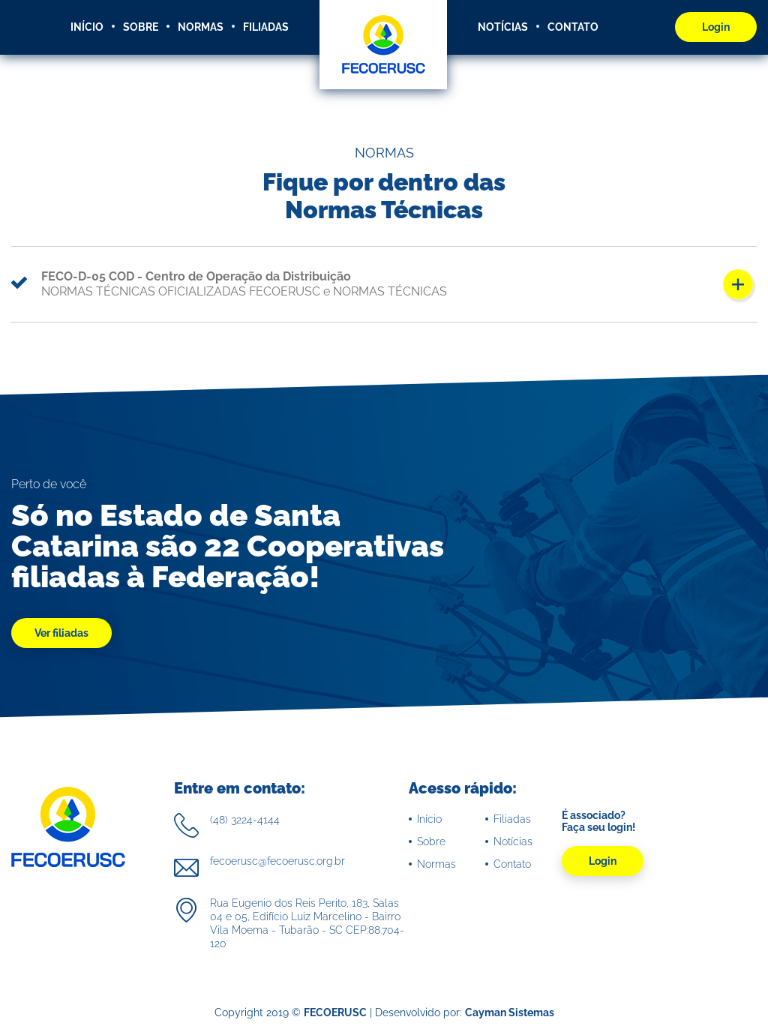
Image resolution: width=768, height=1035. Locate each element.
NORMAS (201, 27)
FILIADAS (266, 27)
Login (716, 27)
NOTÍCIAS (503, 27)
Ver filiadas (61, 633)
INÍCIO (87, 27)
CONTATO (573, 27)
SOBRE (140, 27)
